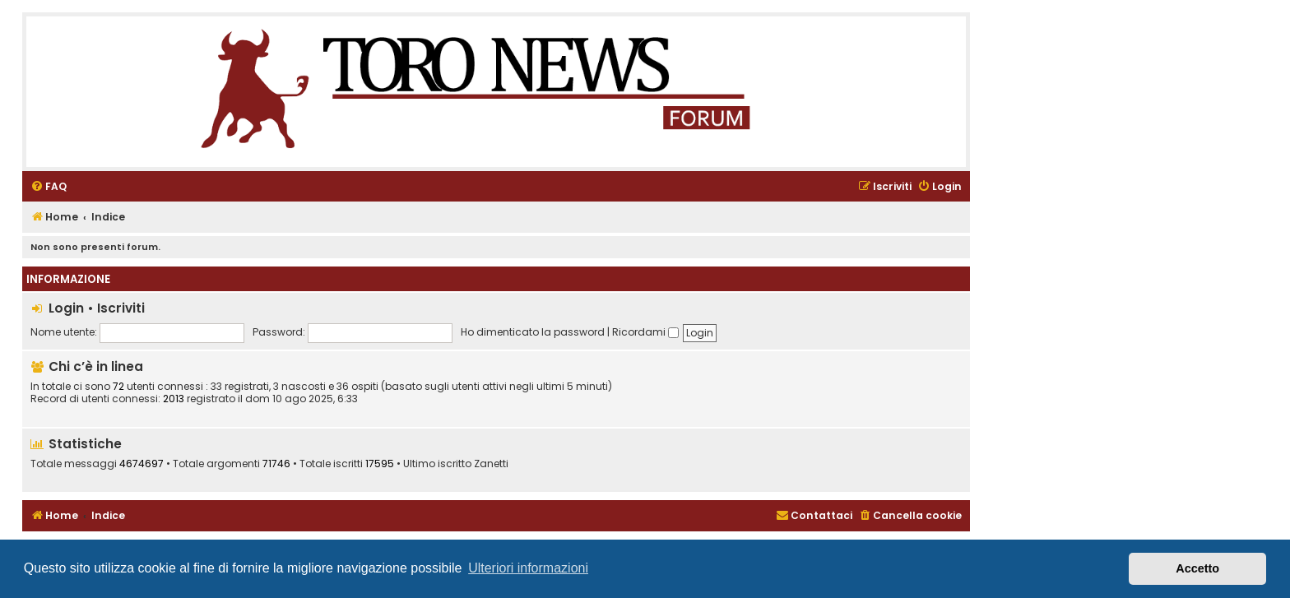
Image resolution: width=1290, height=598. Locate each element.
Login (66, 308)
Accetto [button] (1197, 568)
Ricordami (645, 332)
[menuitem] (48, 187)
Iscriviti (121, 308)
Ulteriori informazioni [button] (528, 568)
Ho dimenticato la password (533, 332)
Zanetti (491, 464)
